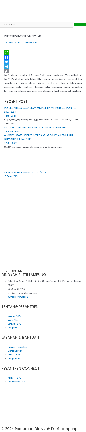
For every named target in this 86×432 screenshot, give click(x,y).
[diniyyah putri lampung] (43, 412)
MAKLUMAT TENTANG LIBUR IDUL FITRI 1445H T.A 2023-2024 (35, 127)
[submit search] (80, 24)
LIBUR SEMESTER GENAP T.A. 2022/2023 (25, 172)
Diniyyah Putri (30, 42)
